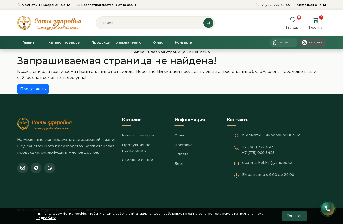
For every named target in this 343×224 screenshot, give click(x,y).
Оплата (181, 154)
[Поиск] (155, 22)
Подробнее (46, 218)
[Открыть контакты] (328, 209)
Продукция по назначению (116, 42)
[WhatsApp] (283, 42)
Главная (29, 42)
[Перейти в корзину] (315, 20)
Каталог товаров (64, 42)
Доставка (183, 144)
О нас (158, 42)
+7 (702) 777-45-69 (273, 5)
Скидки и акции (137, 159)
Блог (179, 163)
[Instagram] (312, 42)
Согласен (295, 215)
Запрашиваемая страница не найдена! (171, 52)
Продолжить (33, 89)
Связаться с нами (311, 5)
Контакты (183, 42)
